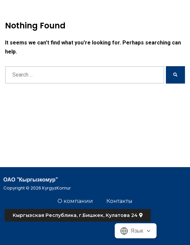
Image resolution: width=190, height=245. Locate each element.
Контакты (119, 201)
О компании (75, 201)
